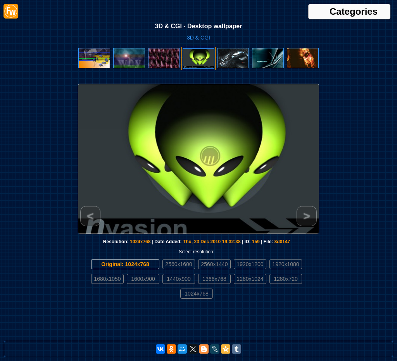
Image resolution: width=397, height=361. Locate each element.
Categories (354, 11)
